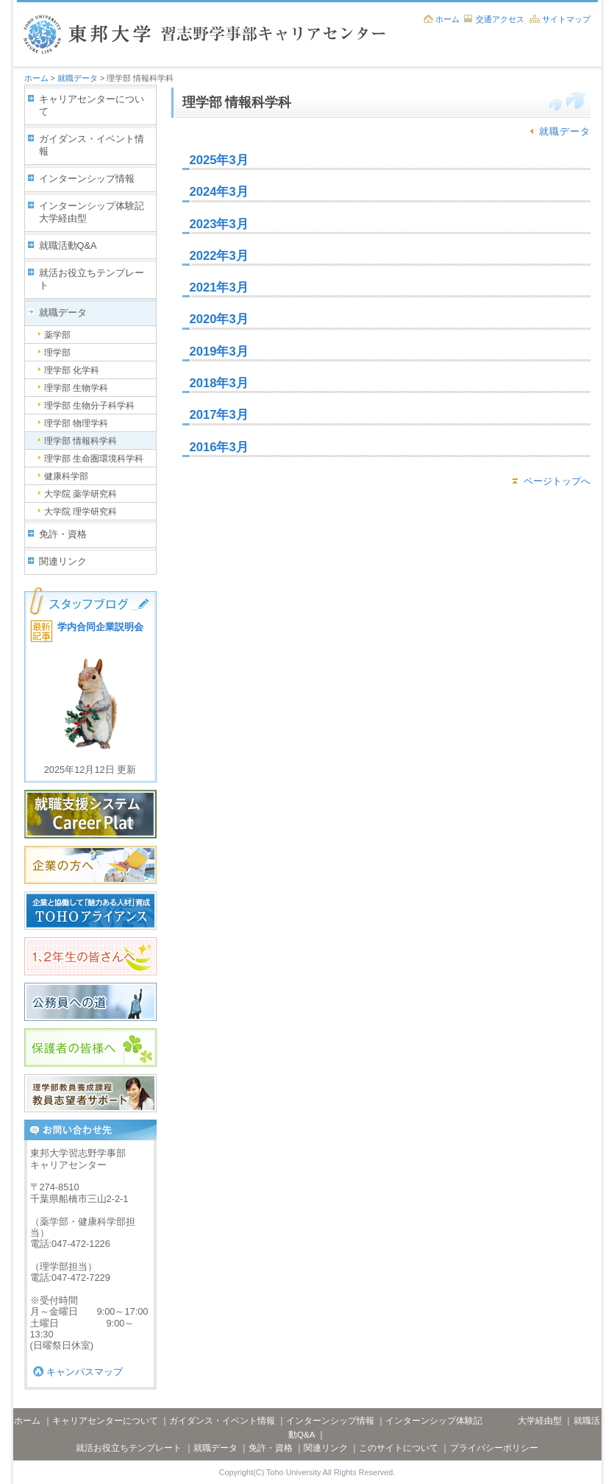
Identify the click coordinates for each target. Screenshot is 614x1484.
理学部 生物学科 (76, 388)
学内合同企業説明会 (100, 626)
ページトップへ (557, 481)
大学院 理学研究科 (80, 511)
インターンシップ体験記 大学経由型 (98, 212)
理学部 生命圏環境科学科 (93, 458)
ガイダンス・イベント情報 (91, 145)
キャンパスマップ (84, 1371)
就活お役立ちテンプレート (91, 279)
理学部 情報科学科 (80, 441)
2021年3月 (219, 287)
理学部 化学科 (71, 370)
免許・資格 (63, 534)
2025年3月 (219, 160)
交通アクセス (500, 19)
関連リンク (63, 561)
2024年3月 (219, 192)
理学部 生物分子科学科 (89, 405)
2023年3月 (219, 224)
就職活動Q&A (68, 245)
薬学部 (57, 335)
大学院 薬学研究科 (80, 494)
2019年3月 (219, 351)
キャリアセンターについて (91, 105)
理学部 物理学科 (76, 423)
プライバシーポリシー (494, 1448)
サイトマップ (566, 19)
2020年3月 (219, 319)
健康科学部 (66, 476)
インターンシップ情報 (87, 178)
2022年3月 (219, 256)
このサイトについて (398, 1448)
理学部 (57, 352)
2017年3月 (219, 415)
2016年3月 (219, 447)
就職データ (77, 78)
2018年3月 (219, 383)
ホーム (447, 19)
